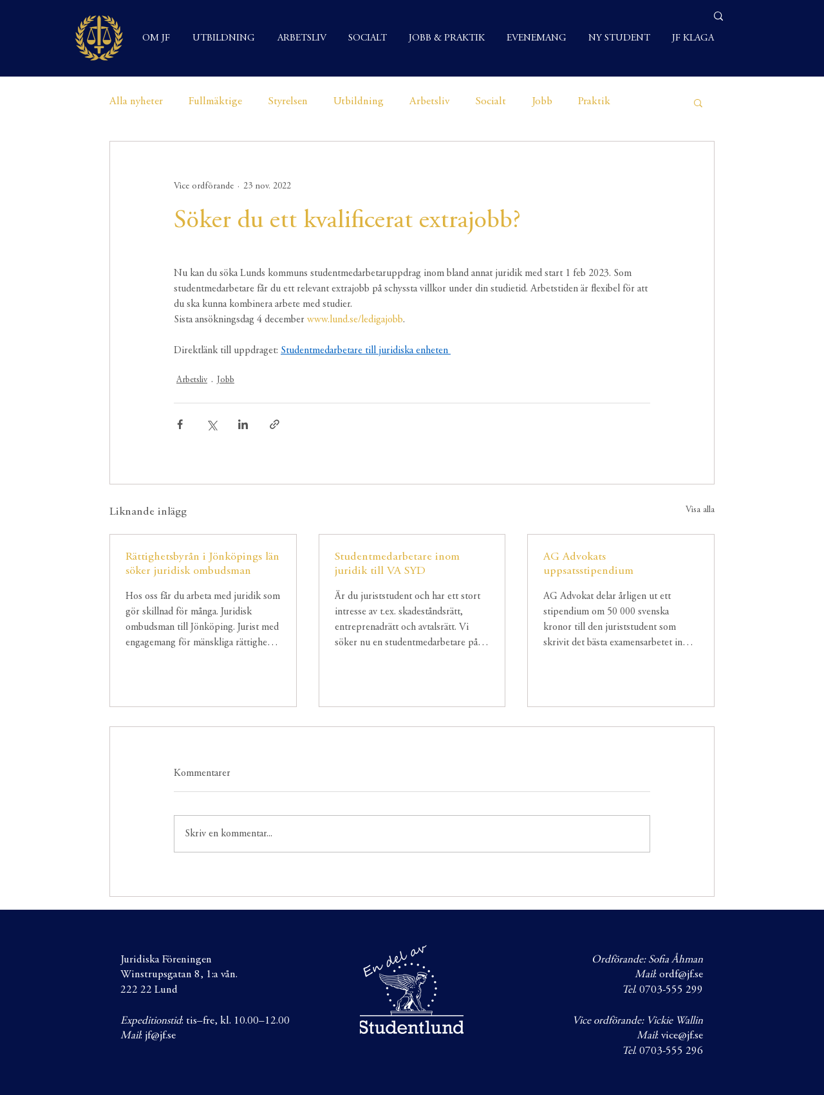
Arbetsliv (429, 102)
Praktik (594, 102)
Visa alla (700, 510)
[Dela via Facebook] (180, 424)
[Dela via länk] (274, 424)
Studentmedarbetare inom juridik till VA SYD (397, 564)
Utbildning (358, 102)
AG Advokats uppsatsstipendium (588, 564)
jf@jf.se (160, 1036)
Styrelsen (288, 102)
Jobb (542, 102)
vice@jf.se (682, 1036)
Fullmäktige (215, 102)
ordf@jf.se (681, 975)
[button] (698, 102)
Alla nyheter (136, 102)
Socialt (490, 102)
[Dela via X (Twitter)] (211, 424)
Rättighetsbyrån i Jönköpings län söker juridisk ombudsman (202, 564)
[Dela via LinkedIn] (243, 424)
